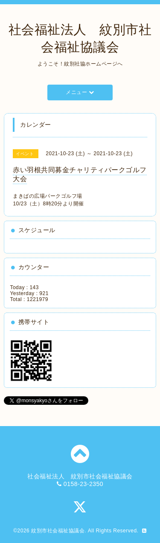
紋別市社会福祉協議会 (57, 531)
